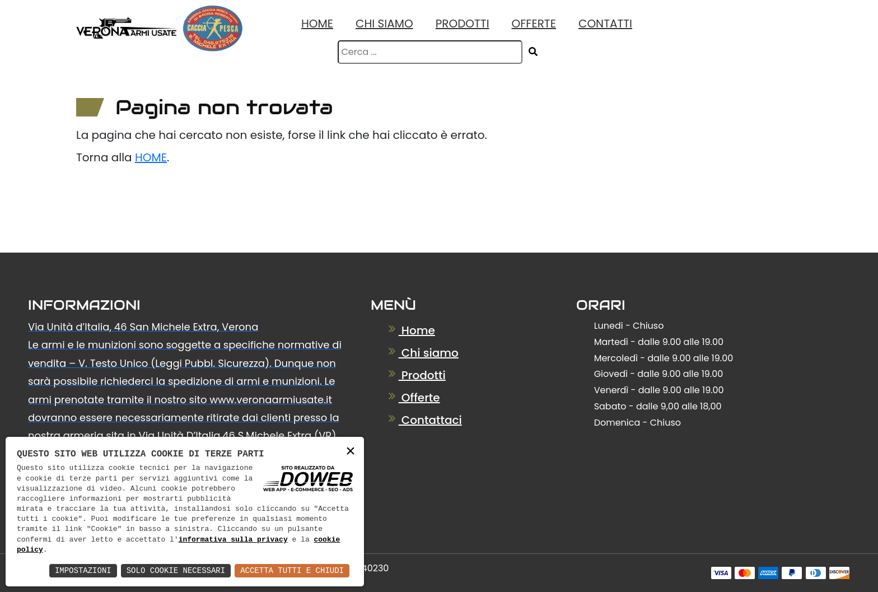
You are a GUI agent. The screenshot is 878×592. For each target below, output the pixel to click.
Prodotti (462, 23)
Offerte (534, 23)
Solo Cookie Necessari (176, 570)
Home (317, 23)
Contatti (605, 23)
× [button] (350, 451)
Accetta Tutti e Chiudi (292, 570)
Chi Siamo (384, 23)
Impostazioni (83, 570)
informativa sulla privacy (233, 540)
